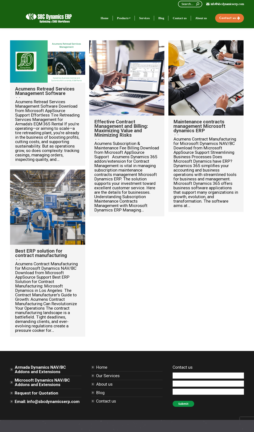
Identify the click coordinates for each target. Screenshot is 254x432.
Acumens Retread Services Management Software (45, 91)
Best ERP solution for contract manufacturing (41, 253)
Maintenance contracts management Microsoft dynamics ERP (199, 126)
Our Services (108, 376)
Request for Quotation (36, 393)
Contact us (106, 401)
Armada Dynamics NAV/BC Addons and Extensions (40, 369)
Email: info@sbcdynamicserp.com (47, 401)
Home (101, 367)
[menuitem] (104, 18)
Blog (100, 392)
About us (104, 384)
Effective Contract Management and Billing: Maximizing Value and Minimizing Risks (121, 128)
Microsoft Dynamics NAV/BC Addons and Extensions (42, 382)
